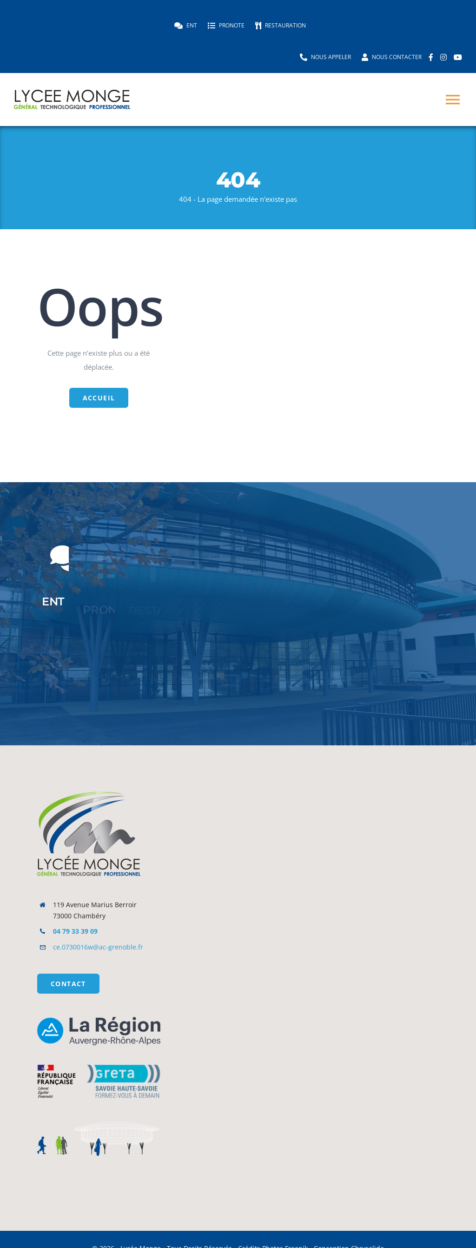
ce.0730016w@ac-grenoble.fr (98, 947)
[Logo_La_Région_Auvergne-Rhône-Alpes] (98, 1020)
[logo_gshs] (98, 1057)
